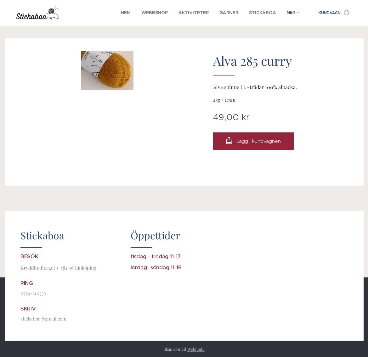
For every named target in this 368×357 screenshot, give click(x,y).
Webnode (196, 349)
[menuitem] (85, 13)
